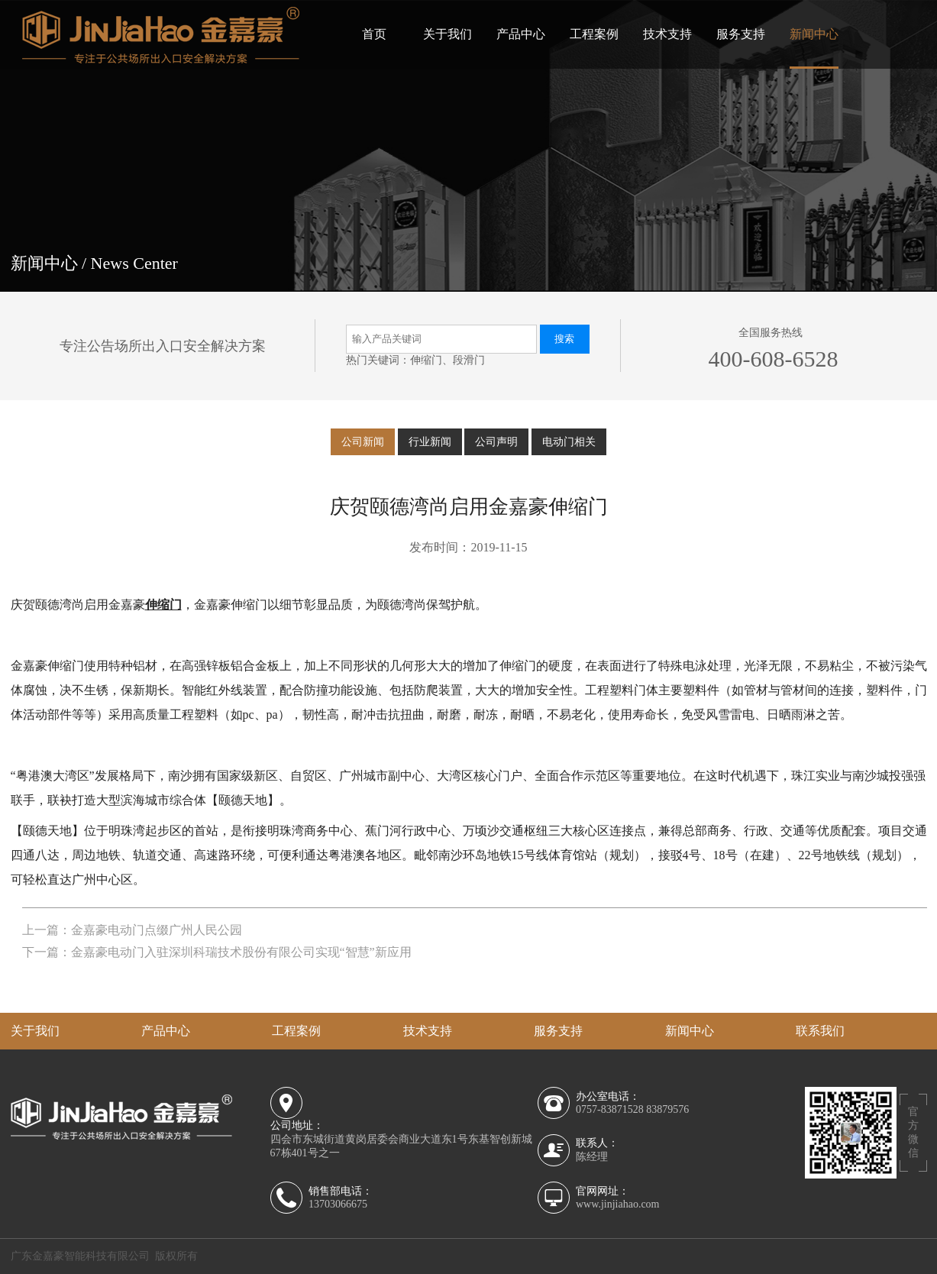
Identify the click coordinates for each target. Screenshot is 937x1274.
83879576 (667, 1109)
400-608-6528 (773, 358)
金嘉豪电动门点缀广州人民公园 (156, 929)
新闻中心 (814, 33)
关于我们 (447, 33)
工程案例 (594, 33)
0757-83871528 (610, 1109)
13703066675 (338, 1204)
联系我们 (820, 1030)
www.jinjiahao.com (618, 1204)
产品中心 (520, 33)
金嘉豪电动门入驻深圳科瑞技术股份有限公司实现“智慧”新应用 (241, 952)
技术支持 (667, 33)
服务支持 (740, 33)
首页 (374, 33)
